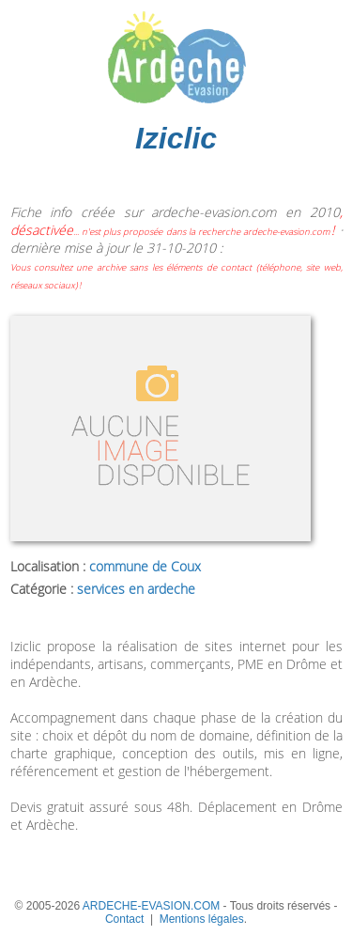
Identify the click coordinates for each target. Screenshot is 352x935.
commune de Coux (145, 566)
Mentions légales (202, 919)
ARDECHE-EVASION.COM (151, 905)
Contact (124, 919)
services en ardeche (136, 589)
